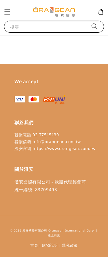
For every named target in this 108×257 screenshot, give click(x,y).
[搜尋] (94, 26)
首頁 (34, 245)
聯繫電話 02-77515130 (36, 134)
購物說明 (50, 245)
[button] (7, 11)
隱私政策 (70, 245)
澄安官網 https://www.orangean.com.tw (54, 148)
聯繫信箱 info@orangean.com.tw (47, 141)
